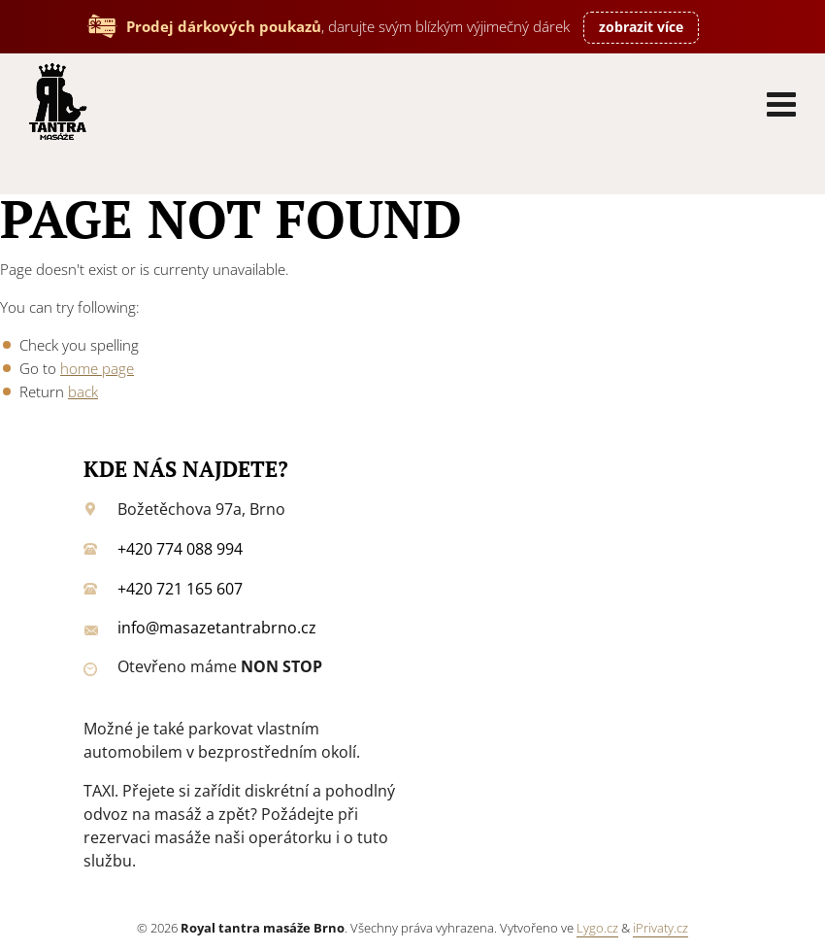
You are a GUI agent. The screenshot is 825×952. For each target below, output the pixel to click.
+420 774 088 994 (180, 549)
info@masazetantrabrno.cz (216, 627)
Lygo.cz (597, 927)
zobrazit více (641, 26)
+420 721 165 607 (180, 588)
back (83, 391)
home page (97, 368)
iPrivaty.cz (660, 927)
